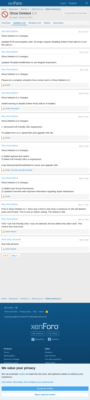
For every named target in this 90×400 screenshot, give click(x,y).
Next (15, 256)
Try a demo (53, 333)
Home (41, 312)
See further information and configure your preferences (27, 382)
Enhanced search (11, 363)
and (12, 109)
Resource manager (12, 359)
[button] (16, 307)
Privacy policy (25, 312)
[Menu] (4, 3)
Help (35, 312)
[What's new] (81, 3)
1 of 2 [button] (5, 256)
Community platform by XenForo (25, 317)
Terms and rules (10, 312)
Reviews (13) (34, 23)
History (47, 23)
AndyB (14, 17)
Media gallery (9, 356)
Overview (6, 23)
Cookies (9, 308)
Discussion (58, 23)
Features (48, 352)
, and (18, 170)
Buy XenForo (37, 333)
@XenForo (37, 339)
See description (9, 31)
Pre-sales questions (53, 359)
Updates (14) (19, 23)
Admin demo (50, 363)
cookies (22, 374)
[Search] (86, 3)
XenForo (53, 339)
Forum (6, 352)
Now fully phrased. (11, 239)
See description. (10, 116)
